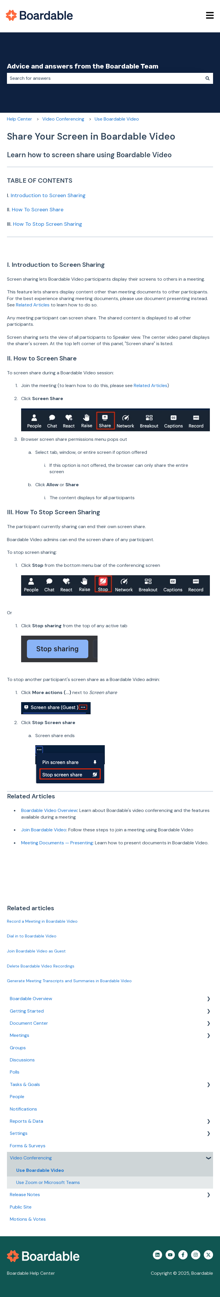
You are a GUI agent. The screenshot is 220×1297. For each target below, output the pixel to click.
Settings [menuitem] (19, 1133)
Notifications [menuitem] (23, 1109)
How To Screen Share (37, 209)
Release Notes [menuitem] (25, 1194)
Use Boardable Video (117, 119)
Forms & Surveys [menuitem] (27, 1146)
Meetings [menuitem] (19, 1035)
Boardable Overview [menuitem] (31, 999)
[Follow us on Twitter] (208, 1254)
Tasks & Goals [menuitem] (25, 1084)
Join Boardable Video (43, 830)
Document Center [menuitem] (29, 1023)
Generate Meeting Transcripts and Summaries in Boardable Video (69, 980)
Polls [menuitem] (14, 1072)
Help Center (19, 119)
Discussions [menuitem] (22, 1060)
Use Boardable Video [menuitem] (40, 1170)
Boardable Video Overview (49, 810)
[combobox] (104, 78)
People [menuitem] (17, 1097)
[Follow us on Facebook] (183, 1254)
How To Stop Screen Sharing (47, 224)
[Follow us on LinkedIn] (157, 1254)
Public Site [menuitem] (21, 1207)
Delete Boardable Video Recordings (40, 966)
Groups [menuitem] (18, 1048)
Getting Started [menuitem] (27, 1011)
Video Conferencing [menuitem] (31, 1158)
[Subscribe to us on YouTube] (170, 1254)
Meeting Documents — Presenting (57, 843)
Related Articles (33, 305)
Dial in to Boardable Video (31, 936)
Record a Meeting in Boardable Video (42, 921)
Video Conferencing (63, 119)
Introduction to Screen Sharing (48, 195)
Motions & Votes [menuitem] (28, 1219)
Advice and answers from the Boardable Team (82, 66)
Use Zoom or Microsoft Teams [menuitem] (48, 1182)
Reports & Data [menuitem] (26, 1121)
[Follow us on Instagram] (195, 1254)
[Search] (207, 78)
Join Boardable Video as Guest (36, 951)
